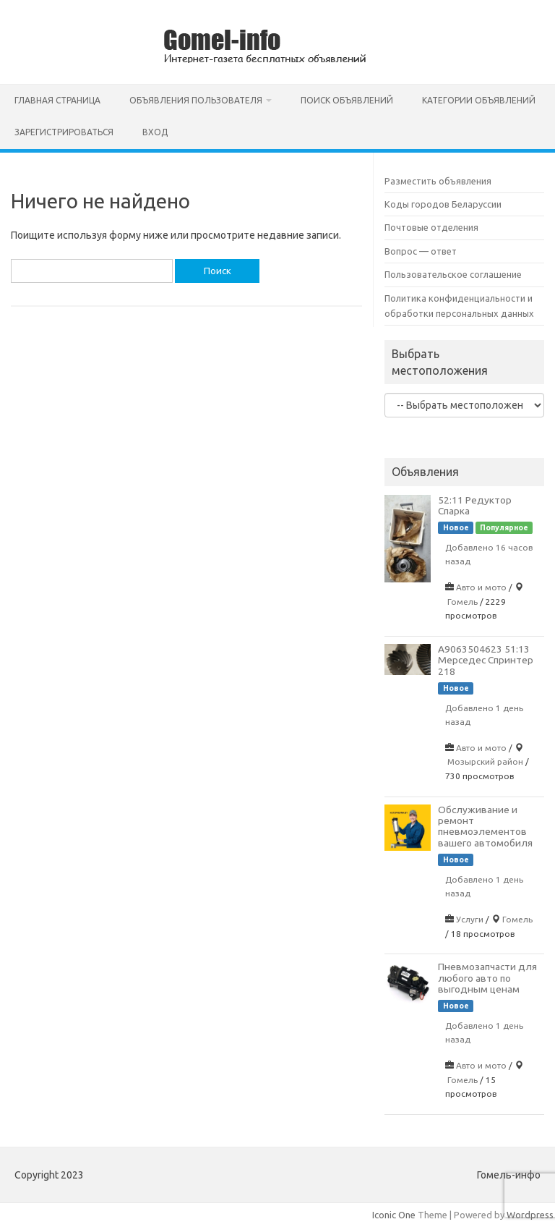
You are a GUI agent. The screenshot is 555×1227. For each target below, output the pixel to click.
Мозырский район (485, 761)
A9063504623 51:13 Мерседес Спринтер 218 (485, 660)
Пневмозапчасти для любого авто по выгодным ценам (487, 978)
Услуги (469, 919)
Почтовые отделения (431, 227)
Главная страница (57, 100)
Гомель (462, 601)
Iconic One (394, 1215)
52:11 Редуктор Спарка (475, 505)
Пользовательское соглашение (453, 274)
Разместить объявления (437, 181)
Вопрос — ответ (420, 251)
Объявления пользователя (195, 100)
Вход (155, 132)
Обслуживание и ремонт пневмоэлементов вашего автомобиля (485, 826)
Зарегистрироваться (63, 132)
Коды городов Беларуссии (443, 204)
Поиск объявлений (347, 100)
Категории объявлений (478, 100)
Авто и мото (481, 587)
